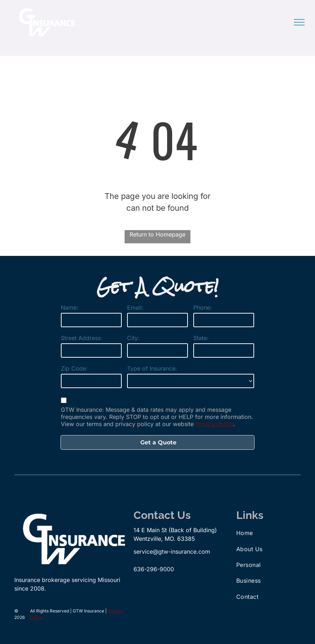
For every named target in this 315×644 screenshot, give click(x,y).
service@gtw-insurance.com (172, 551)
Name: (69, 307)
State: (201, 338)
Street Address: (81, 338)
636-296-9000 (154, 569)
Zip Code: (74, 368)
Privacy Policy (214, 424)
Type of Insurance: (152, 368)
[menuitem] (266, 533)
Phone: (202, 307)
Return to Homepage (157, 234)
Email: (135, 307)
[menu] (299, 22)
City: (133, 338)
